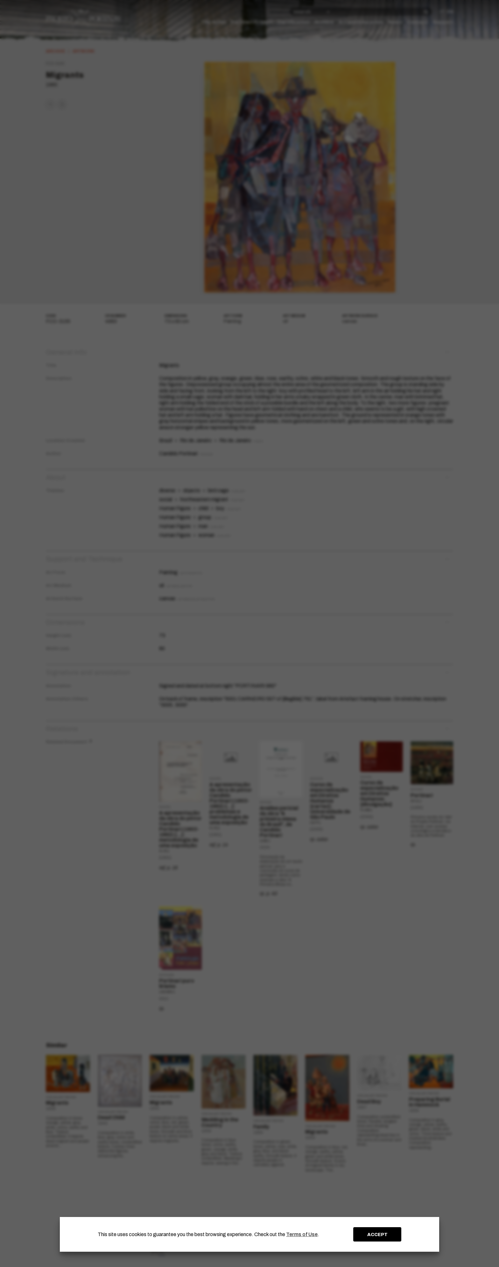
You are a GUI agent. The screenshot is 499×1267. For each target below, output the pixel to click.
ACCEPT (377, 1234)
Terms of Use (302, 1234)
